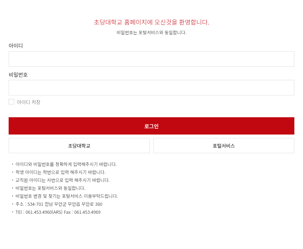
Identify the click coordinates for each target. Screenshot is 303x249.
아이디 (16, 46)
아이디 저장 (28, 102)
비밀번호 (18, 75)
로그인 (151, 126)
